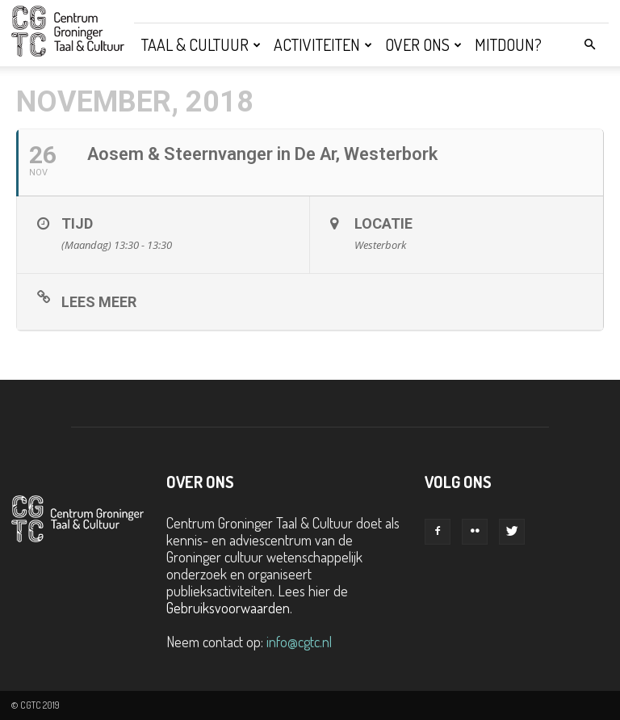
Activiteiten (323, 44)
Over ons (423, 44)
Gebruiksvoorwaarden (228, 608)
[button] (589, 43)
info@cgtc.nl (299, 642)
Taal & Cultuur (201, 44)
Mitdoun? (508, 44)
